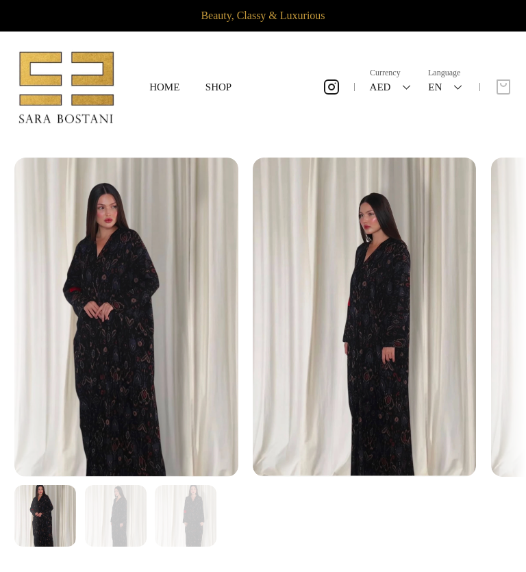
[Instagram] (331, 87)
